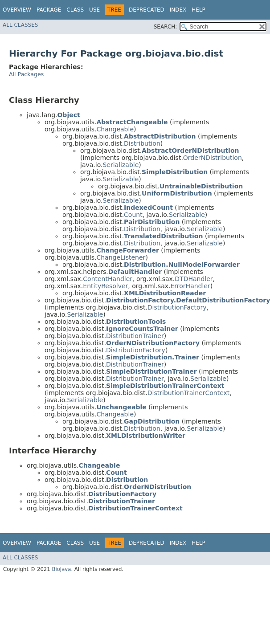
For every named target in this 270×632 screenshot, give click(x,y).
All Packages (26, 74)
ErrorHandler (190, 285)
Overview (17, 10)
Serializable (120, 164)
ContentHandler (107, 278)
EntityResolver (105, 285)
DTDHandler (194, 278)
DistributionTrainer (135, 335)
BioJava (61, 569)
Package (49, 10)
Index (178, 10)
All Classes (20, 25)
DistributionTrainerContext (188, 392)
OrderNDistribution (212, 157)
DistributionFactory (177, 307)
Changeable (115, 129)
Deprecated (146, 10)
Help (198, 10)
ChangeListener (120, 257)
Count (133, 214)
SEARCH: (165, 27)
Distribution (142, 143)
